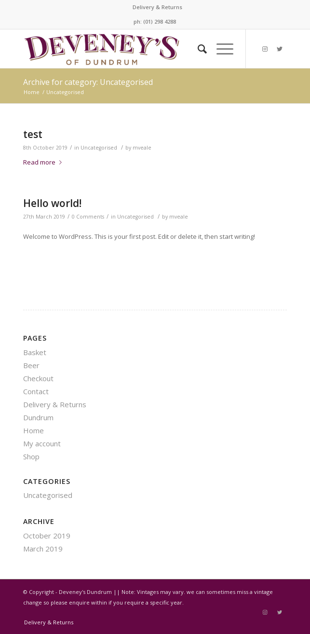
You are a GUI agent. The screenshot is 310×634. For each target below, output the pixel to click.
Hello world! (52, 203)
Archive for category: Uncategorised (88, 82)
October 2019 (46, 535)
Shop (31, 456)
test (32, 134)
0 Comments (88, 216)
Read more (44, 162)
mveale (142, 147)
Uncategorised (99, 147)
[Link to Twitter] (279, 48)
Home (33, 430)
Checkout (38, 378)
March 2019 (43, 548)
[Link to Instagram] (265, 48)
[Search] (197, 48)
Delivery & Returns (157, 7)
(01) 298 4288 (159, 21)
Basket (34, 352)
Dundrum (38, 417)
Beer (31, 365)
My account (42, 443)
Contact (36, 391)
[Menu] (220, 48)
